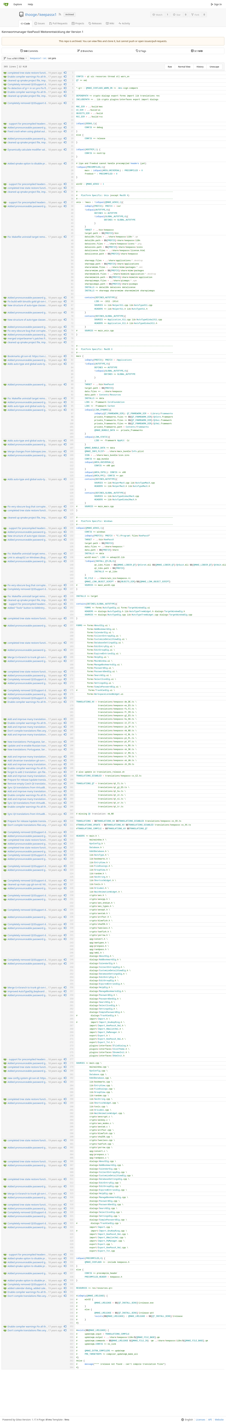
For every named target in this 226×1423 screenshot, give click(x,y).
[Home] (5, 4)
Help (30, 4)
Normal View (184, 66)
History (199, 66)
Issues (39, 23)
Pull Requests (58, 23)
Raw (170, 66)
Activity (124, 23)
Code (25, 23)
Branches (85, 51)
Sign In (216, 4)
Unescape (214, 66)
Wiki (110, 23)
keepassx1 (48, 14)
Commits (29, 51)
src (44, 58)
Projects (78, 23)
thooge (31, 14)
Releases (95, 23)
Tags (141, 51)
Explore (18, 4)
